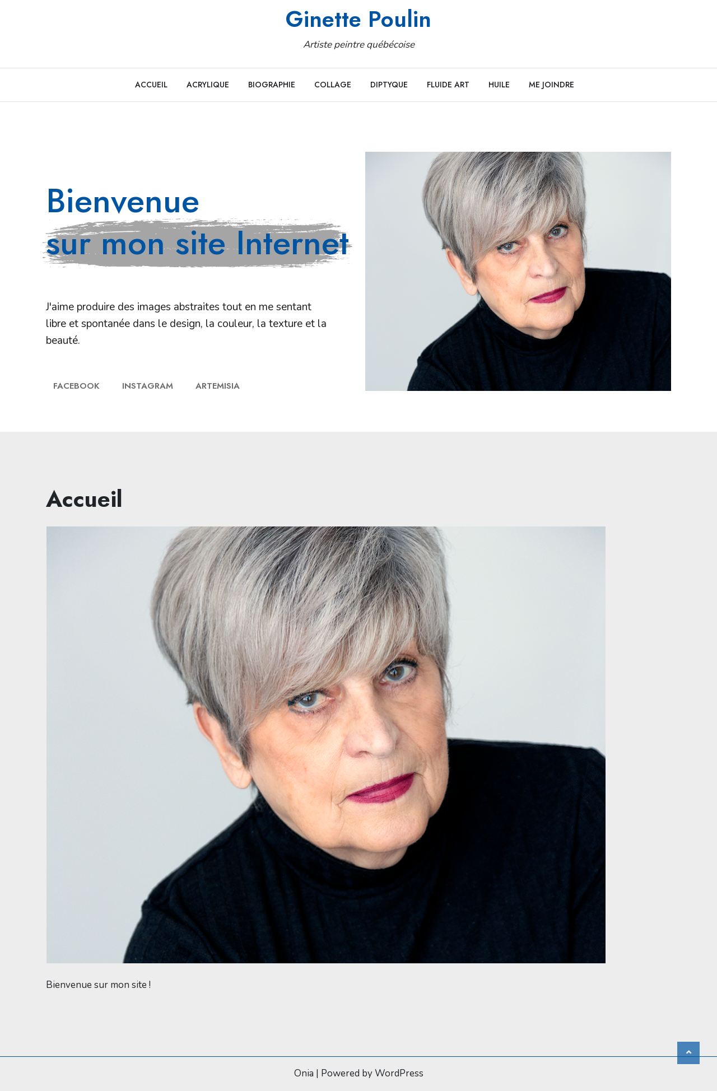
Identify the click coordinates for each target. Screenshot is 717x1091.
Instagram (147, 386)
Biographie (271, 84)
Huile (499, 84)
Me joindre (551, 84)
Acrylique (208, 84)
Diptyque (389, 84)
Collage (332, 84)
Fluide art (448, 84)
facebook (76, 386)
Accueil (151, 84)
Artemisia (217, 386)
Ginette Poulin (358, 19)
